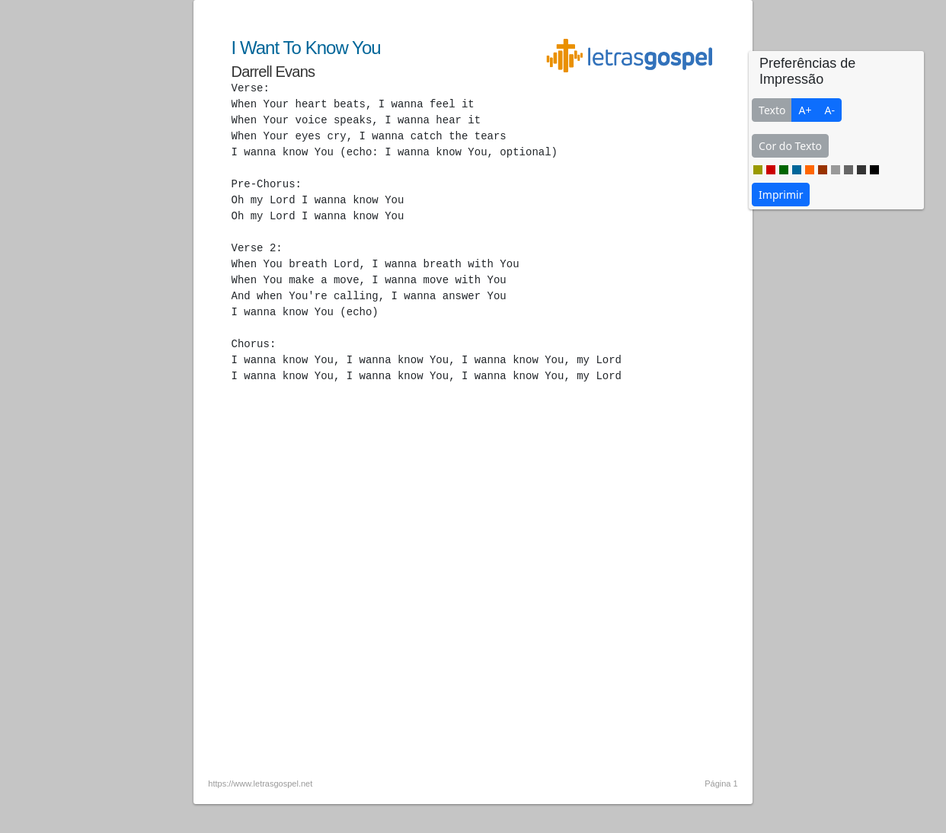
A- (829, 110)
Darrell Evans (273, 71)
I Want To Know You (306, 47)
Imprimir (781, 194)
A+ (804, 110)
